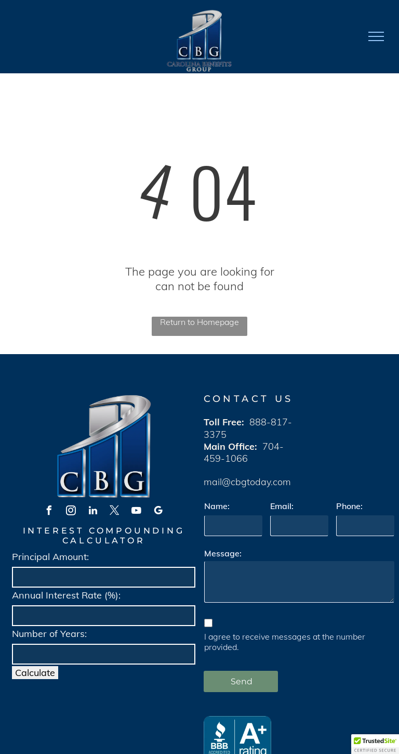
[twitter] (115, 512)
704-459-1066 (244, 452)
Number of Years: (49, 634)
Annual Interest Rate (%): (66, 595)
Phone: (349, 506)
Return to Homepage (199, 322)
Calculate (35, 673)
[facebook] (49, 512)
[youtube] (136, 512)
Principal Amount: (50, 557)
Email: (282, 506)
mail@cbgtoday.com (247, 482)
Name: (217, 506)
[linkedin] (93, 512)
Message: (223, 553)
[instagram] (71, 512)
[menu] (376, 36)
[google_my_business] (158, 512)
